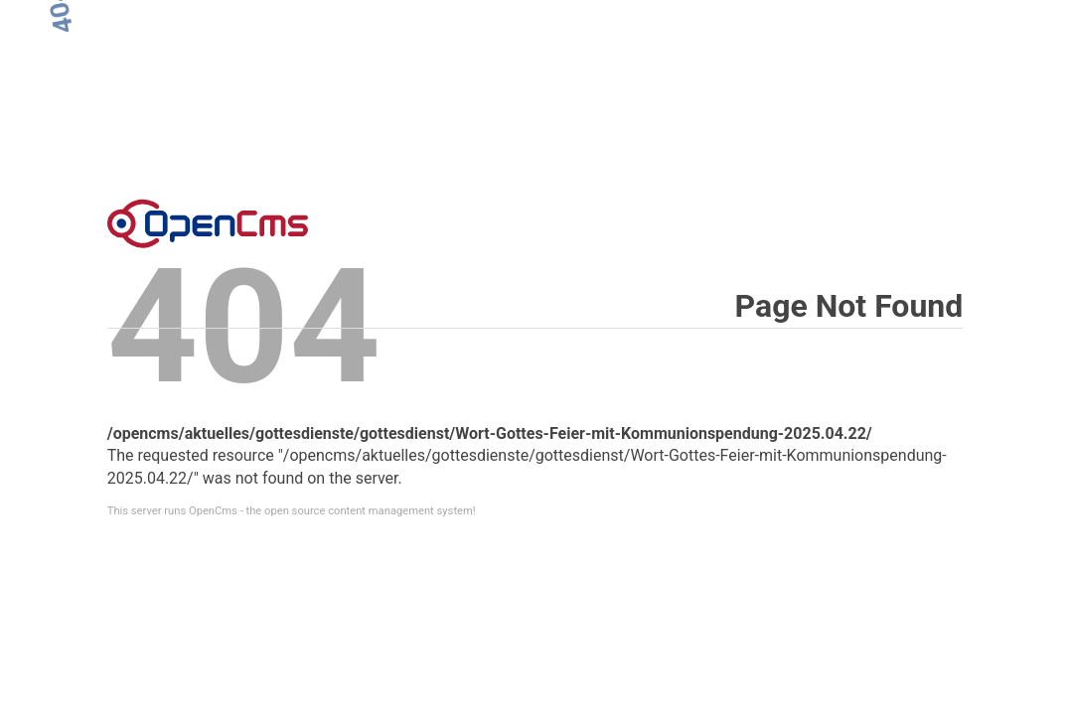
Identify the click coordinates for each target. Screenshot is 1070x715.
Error (207, 223)
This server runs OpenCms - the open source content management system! (291, 510)
